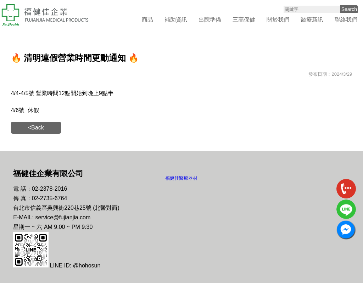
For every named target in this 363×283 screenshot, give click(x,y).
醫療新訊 (312, 20)
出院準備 (210, 20)
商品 (147, 20)
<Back (36, 128)
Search (349, 9)
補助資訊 (175, 20)
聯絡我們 (346, 20)
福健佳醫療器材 (181, 178)
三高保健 (244, 20)
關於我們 (278, 20)
